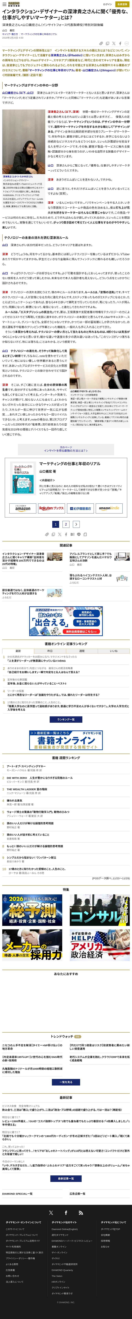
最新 (18, 651)
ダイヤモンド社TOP (110, 1229)
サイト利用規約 (13, 1246)
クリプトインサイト (61, 1287)
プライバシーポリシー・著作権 (20, 1258)
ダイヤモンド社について (113, 1222)
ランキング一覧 (66, 719)
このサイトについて (15, 1229)
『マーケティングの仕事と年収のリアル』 (51, 70)
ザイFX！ (56, 1258)
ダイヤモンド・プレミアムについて (22, 1235)
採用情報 (105, 1241)
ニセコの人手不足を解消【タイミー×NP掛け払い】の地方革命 (32, 1047)
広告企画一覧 (77, 1193)
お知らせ (105, 1246)
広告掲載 (10, 1270)
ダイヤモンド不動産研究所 (65, 1264)
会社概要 (105, 1235)
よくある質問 (12, 1264)
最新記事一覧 (66, 1178)
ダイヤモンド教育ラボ (62, 1293)
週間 (82, 651)
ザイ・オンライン (59, 1252)
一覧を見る (66, 1082)
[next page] (76, 524)
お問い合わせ (12, 1276)
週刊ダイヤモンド (60, 1235)
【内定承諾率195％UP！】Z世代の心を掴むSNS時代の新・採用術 (32, 1059)
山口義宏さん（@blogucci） (99, 70)
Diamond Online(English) (65, 1229)
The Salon (57, 1276)
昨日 (50, 651)
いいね (114, 651)
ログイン (107, 4)
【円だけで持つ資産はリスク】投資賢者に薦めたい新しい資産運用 (100, 1047)
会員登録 (122, 4)
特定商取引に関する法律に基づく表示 (24, 1252)
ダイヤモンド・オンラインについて (23, 1222)
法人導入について (15, 1282)
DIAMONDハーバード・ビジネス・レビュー (72, 1241)
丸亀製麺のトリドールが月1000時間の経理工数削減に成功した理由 (32, 1070)
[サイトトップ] (12, 4)
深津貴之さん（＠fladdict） (67, 55)
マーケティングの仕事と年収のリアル (39, 34)
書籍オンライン (59, 1246)
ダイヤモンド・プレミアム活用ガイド (23, 1241)
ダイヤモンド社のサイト (64, 1222)
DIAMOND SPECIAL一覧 (17, 1193)
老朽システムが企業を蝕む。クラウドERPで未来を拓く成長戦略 (100, 1059)
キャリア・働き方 (10, 34)
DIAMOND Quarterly (62, 1270)
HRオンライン (58, 1282)
